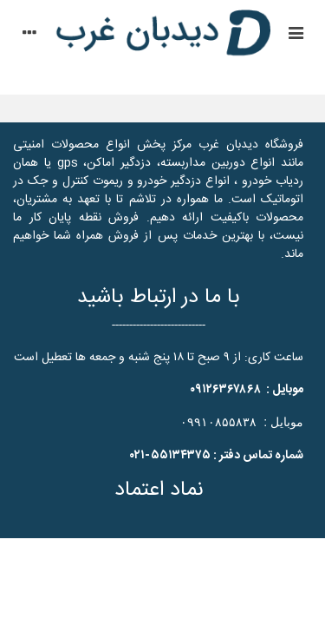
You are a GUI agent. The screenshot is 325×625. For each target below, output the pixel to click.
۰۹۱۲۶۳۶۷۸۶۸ (225, 389)
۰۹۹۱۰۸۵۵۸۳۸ (218, 422)
